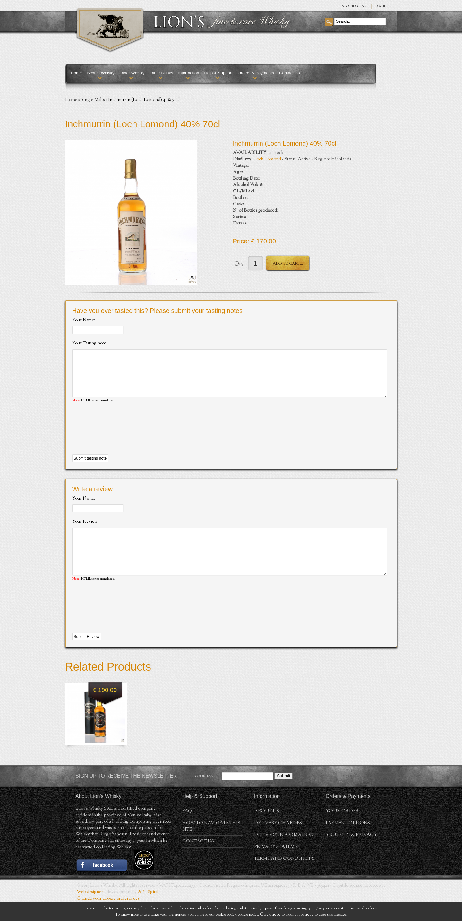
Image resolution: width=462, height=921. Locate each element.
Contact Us (289, 73)
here (309, 914)
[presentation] (121, 438)
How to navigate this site (211, 845)
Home (76, 73)
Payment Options (348, 842)
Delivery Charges (278, 842)
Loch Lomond (267, 159)
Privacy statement (279, 866)
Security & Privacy (351, 854)
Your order (342, 830)
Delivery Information (283, 854)
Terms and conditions (284, 878)
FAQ (187, 830)
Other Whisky (131, 73)
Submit (283, 795)
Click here (270, 914)
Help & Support (218, 73)
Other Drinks (161, 73)
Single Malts (93, 100)
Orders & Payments (256, 73)
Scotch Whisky (100, 73)
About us (266, 830)
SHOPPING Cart (355, 6)
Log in (381, 6)
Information (188, 73)
